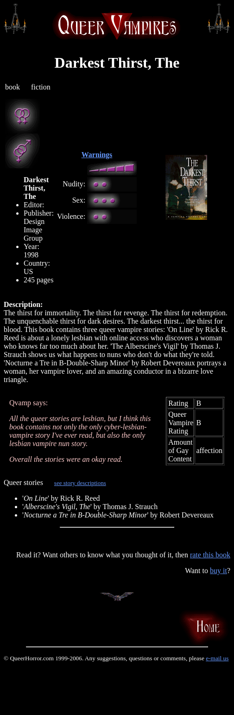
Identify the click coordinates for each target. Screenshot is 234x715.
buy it (218, 571)
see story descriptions (80, 482)
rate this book (210, 555)
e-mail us (217, 658)
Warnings (97, 155)
